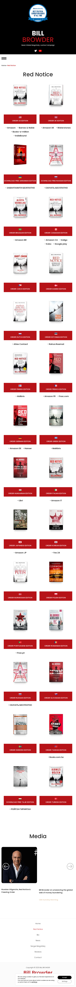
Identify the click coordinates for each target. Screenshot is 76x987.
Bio (38, 935)
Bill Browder (38, 972)
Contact (38, 957)
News (38, 940)
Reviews (38, 952)
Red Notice (38, 929)
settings (38, 982)
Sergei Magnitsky (38, 946)
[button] (5, 866)
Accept (64, 977)
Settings (64, 981)
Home (3, 65)
